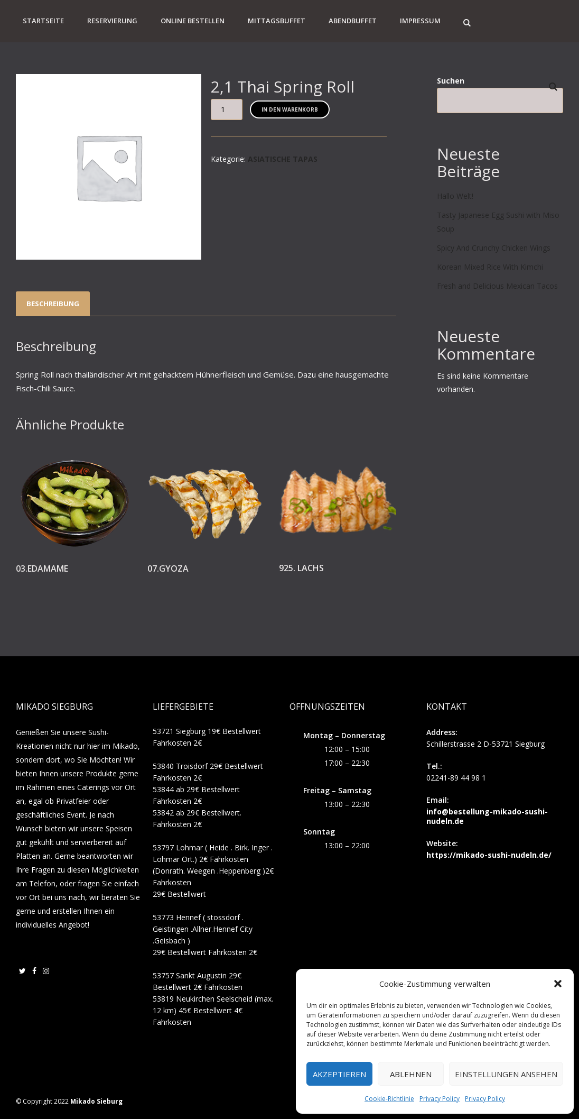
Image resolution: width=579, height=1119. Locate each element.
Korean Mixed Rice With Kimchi (490, 267)
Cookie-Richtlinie (389, 1098)
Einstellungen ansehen (506, 1074)
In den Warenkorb (290, 109)
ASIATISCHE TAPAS (282, 159)
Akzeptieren (339, 1074)
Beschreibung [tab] (52, 303)
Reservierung (112, 20)
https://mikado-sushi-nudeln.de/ (489, 855)
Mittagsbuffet (276, 20)
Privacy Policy (439, 1098)
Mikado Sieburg (96, 1101)
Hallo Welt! (455, 196)
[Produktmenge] (226, 109)
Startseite (43, 20)
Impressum (420, 20)
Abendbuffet (353, 20)
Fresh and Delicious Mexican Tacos (497, 286)
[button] (558, 983)
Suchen (450, 81)
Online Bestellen (193, 20)
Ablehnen (411, 1074)
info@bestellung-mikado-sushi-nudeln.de (487, 816)
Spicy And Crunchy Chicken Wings (493, 248)
